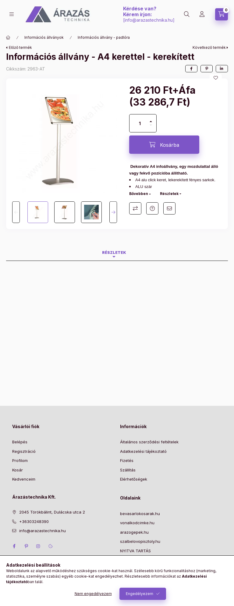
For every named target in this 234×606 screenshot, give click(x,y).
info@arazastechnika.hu (149, 20)
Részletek (169, 193)
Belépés (19, 441)
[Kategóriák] (11, 14)
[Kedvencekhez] (216, 77)
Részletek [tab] (114, 252)
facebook (14, 546)
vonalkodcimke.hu (137, 522)
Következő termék (209, 47)
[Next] (113, 212)
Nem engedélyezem (93, 593)
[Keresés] (187, 14)
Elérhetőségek (133, 479)
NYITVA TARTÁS (135, 550)
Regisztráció (24, 451)
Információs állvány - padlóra (104, 37)
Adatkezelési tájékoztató (143, 451)
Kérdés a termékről (152, 208)
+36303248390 (34, 521)
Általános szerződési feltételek (149, 441)
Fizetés (126, 460)
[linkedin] (222, 68)
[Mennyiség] (140, 123)
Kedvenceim (23, 479)
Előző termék (20, 47)
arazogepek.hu (134, 532)
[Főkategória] (8, 37)
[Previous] (16, 212)
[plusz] (150, 118)
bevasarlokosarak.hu (140, 513)
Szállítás (128, 469)
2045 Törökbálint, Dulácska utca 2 (52, 512)
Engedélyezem (139, 593)
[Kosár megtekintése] (221, 14)
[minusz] (150, 127)
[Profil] (202, 14)
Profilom (20, 460)
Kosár (17, 469)
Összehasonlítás (135, 208)
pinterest (26, 546)
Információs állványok (44, 37)
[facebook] (191, 68)
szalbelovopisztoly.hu (140, 541)
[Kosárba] (164, 144)
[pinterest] (206, 68)
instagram (38, 546)
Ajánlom (169, 208)
